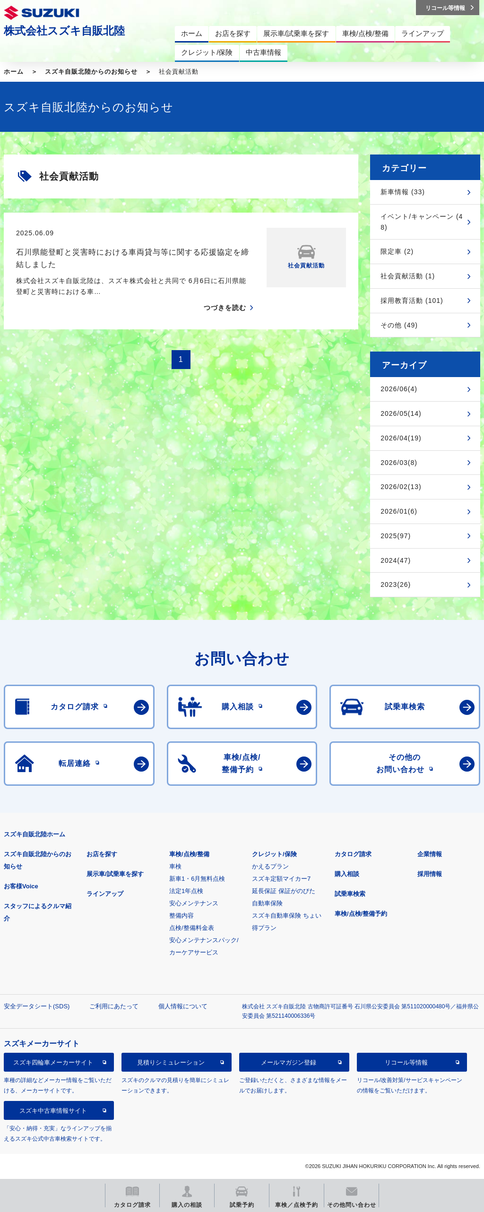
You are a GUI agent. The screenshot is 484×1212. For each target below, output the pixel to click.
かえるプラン (270, 866)
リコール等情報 (406, 1062)
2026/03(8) (398, 462)
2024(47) (395, 560)
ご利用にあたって (113, 1006)
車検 (175, 866)
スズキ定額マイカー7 (281, 878)
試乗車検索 (350, 893)
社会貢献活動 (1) (407, 276)
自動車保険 (267, 903)
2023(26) (395, 584)
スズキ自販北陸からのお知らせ (91, 71)
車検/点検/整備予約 (361, 913)
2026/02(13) (401, 486)
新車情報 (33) (402, 192)
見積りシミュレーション (171, 1062)
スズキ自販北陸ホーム (34, 834)
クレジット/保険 (274, 854)
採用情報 (429, 873)
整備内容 (181, 915)
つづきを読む (225, 307)
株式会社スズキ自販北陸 (64, 31)
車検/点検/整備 (189, 854)
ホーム (14, 71)
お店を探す (101, 854)
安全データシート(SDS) (36, 1006)
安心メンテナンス (193, 903)
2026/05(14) (401, 413)
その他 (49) (399, 325)
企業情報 (429, 854)
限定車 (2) (397, 251)
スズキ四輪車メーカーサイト (53, 1062)
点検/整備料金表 (191, 927)
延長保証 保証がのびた (283, 890)
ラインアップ (104, 893)
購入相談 (347, 873)
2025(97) (395, 536)
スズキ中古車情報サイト (53, 1110)
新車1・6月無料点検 (197, 878)
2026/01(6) (398, 511)
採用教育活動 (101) (411, 300)
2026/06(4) (398, 389)
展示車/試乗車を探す (115, 873)
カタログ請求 (353, 854)
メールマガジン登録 (288, 1062)
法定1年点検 (186, 890)
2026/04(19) (401, 438)
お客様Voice (21, 886)
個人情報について (182, 1006)
